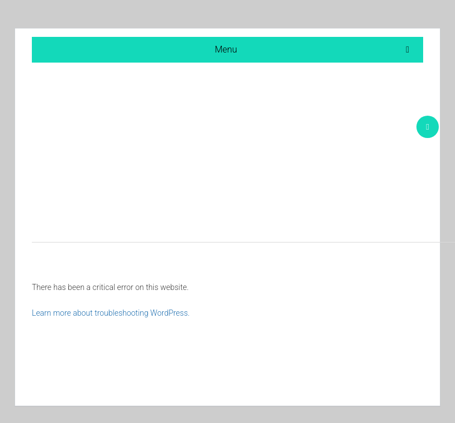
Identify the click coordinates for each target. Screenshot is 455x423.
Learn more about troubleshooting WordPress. (110, 312)
